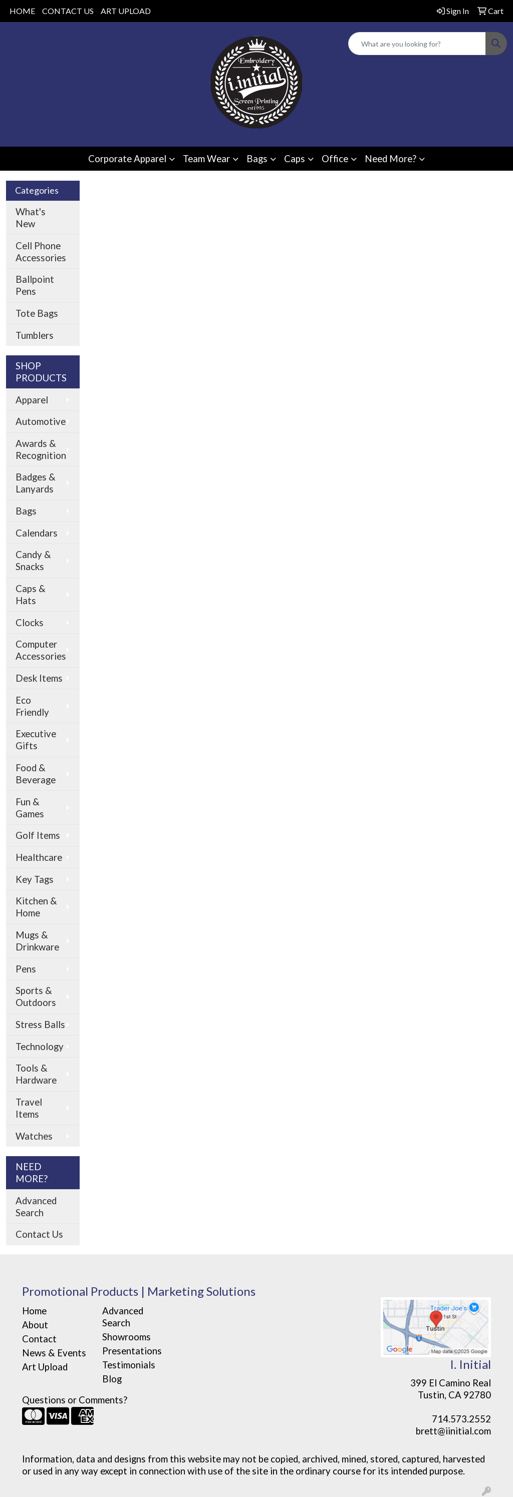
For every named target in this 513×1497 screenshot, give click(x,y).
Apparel (32, 399)
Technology (40, 1046)
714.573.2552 (461, 1418)
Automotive (41, 421)
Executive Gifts (36, 739)
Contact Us (39, 1234)
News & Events (54, 1352)
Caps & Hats (31, 594)
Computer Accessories (41, 650)
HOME (22, 11)
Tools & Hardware (36, 1074)
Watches (34, 1136)
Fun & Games (30, 807)
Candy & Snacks (33, 560)
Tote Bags (37, 313)
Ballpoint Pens (35, 285)
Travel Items (29, 1108)
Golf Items (38, 835)
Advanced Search (36, 1206)
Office (335, 158)
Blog (112, 1378)
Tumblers (35, 335)
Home (34, 1310)
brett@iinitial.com (453, 1430)
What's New (31, 217)
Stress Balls (40, 1024)
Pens (26, 968)
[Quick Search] (417, 43)
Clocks (30, 622)
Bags (257, 158)
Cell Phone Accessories (41, 251)
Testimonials (128, 1364)
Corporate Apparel (127, 158)
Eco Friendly (32, 706)
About (35, 1324)
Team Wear (206, 158)
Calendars (37, 533)
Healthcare (39, 857)
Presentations (132, 1350)
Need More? (390, 158)
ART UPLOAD (126, 11)
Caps (294, 158)
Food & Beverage (36, 773)
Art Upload (45, 1366)
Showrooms (126, 1336)
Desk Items (39, 678)
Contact (39, 1338)
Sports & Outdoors (36, 996)
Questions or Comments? (74, 1399)
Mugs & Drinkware (37, 940)
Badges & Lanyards (36, 482)
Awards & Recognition (41, 449)
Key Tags (35, 879)
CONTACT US (68, 11)
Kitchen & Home (36, 906)
